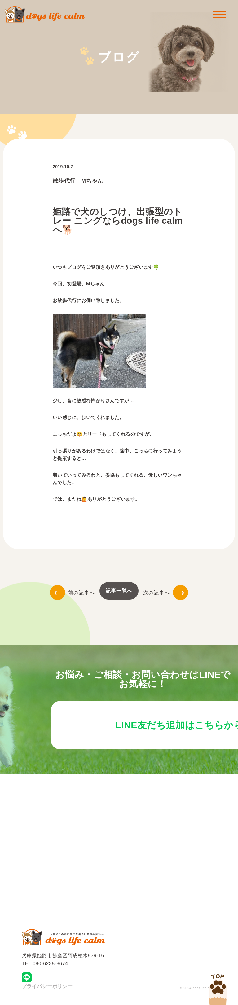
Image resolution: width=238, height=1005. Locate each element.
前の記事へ (72, 592)
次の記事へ (165, 592)
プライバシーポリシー (47, 988)
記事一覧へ (119, 590)
